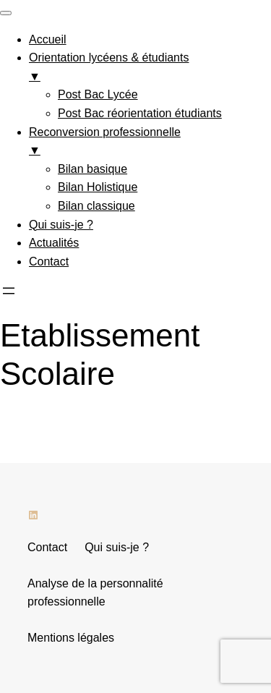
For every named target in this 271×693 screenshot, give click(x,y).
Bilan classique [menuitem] (96, 206)
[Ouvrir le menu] (8, 290)
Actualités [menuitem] (54, 243)
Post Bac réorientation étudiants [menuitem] (140, 113)
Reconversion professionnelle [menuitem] (150, 143)
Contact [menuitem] (49, 261)
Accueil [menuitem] (47, 39)
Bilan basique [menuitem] (92, 169)
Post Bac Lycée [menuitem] (98, 94)
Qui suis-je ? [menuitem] (61, 224)
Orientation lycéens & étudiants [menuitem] (150, 68)
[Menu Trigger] (6, 13)
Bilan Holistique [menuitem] (97, 187)
